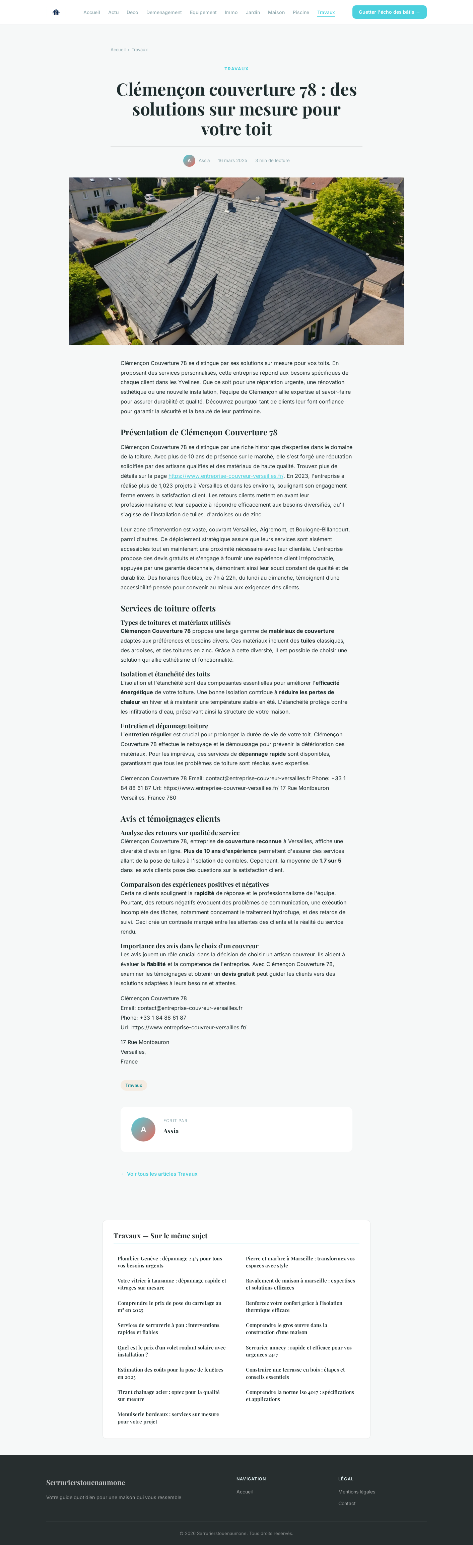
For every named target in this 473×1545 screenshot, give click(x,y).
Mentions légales (356, 1491)
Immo (231, 12)
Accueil (91, 12)
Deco (132, 12)
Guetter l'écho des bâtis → (389, 12)
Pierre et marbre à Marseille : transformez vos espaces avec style (300, 1262)
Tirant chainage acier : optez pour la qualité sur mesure (169, 1395)
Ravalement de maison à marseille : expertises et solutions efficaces (300, 1284)
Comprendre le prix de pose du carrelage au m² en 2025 (169, 1306)
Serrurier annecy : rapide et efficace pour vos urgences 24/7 (299, 1351)
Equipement (203, 12)
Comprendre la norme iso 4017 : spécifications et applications (300, 1395)
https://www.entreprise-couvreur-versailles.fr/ (225, 475)
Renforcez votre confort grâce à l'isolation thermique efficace (294, 1306)
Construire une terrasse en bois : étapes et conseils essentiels (295, 1373)
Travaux (326, 12)
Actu (113, 12)
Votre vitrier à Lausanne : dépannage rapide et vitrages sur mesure (172, 1284)
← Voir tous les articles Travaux (159, 1174)
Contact (347, 1503)
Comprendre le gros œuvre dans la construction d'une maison (286, 1328)
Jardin (253, 12)
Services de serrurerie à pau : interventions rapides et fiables (168, 1328)
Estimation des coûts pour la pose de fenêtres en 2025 (170, 1373)
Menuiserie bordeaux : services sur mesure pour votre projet (168, 1417)
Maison (276, 12)
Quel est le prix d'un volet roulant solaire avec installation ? (171, 1351)
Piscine (301, 12)
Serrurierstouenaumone (85, 1482)
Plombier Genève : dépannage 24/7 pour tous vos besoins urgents (170, 1262)
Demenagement (164, 12)
